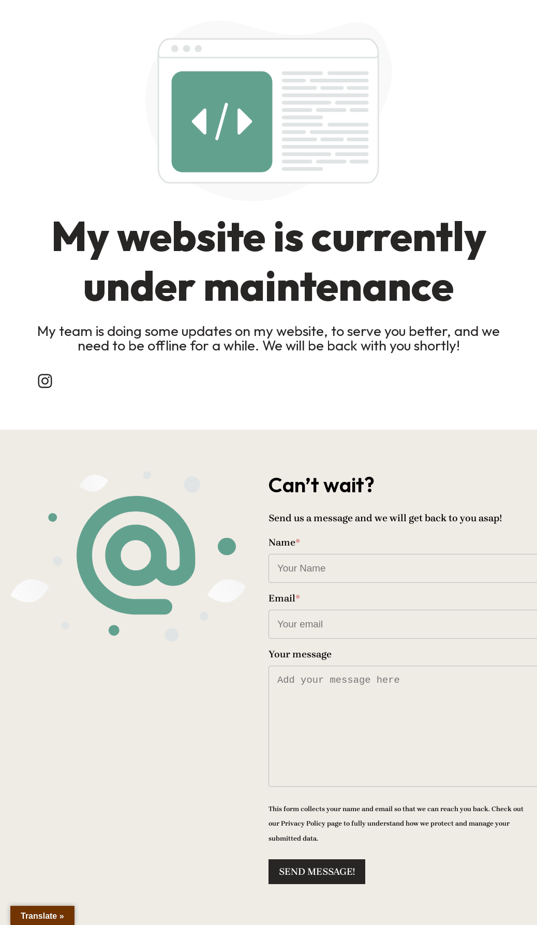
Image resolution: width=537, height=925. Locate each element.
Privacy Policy (303, 823)
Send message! (317, 871)
